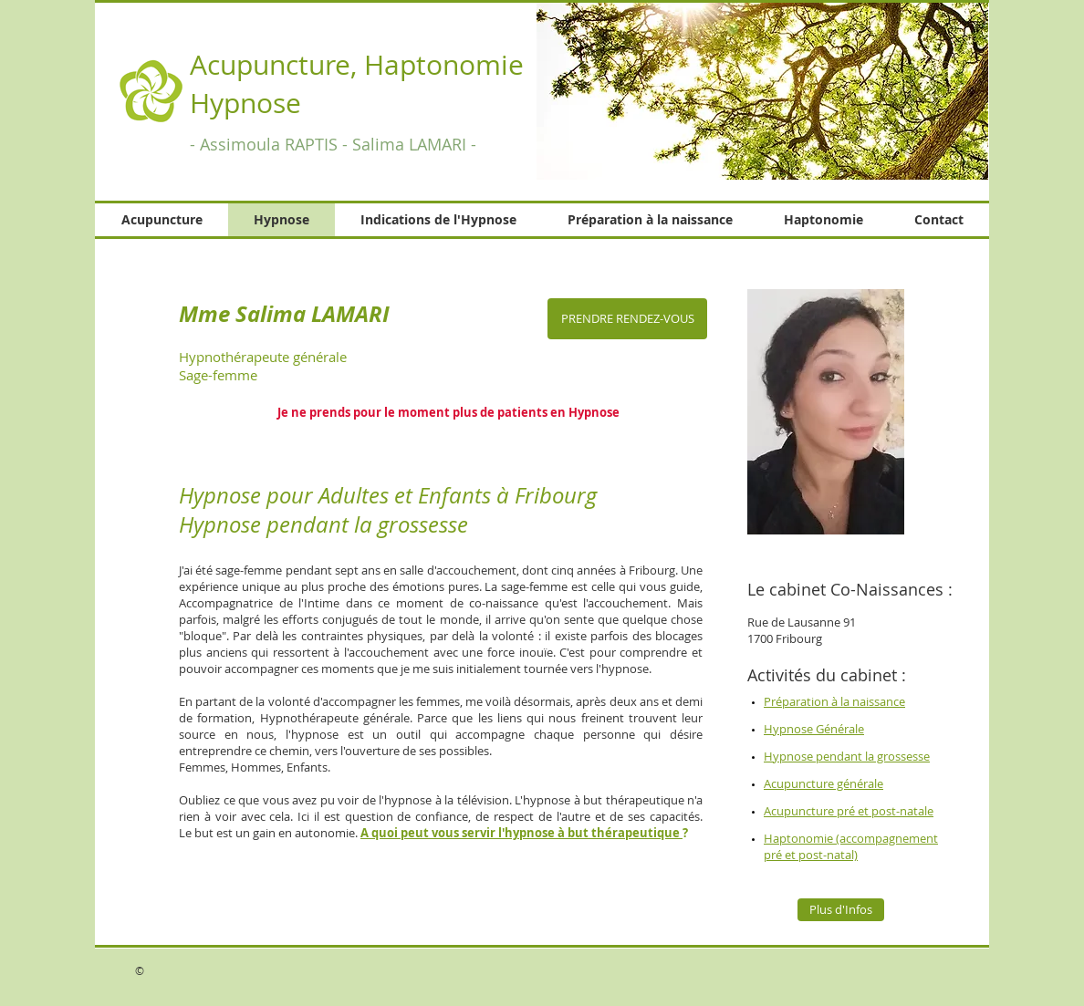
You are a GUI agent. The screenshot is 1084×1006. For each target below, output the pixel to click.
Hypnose (249, 103)
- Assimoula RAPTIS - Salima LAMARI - (333, 144)
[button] (762, 91)
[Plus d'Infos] (840, 909)
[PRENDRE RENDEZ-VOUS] (627, 318)
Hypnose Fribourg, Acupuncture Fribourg (361, 111)
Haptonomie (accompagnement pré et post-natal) (851, 846)
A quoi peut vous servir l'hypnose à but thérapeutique (521, 833)
